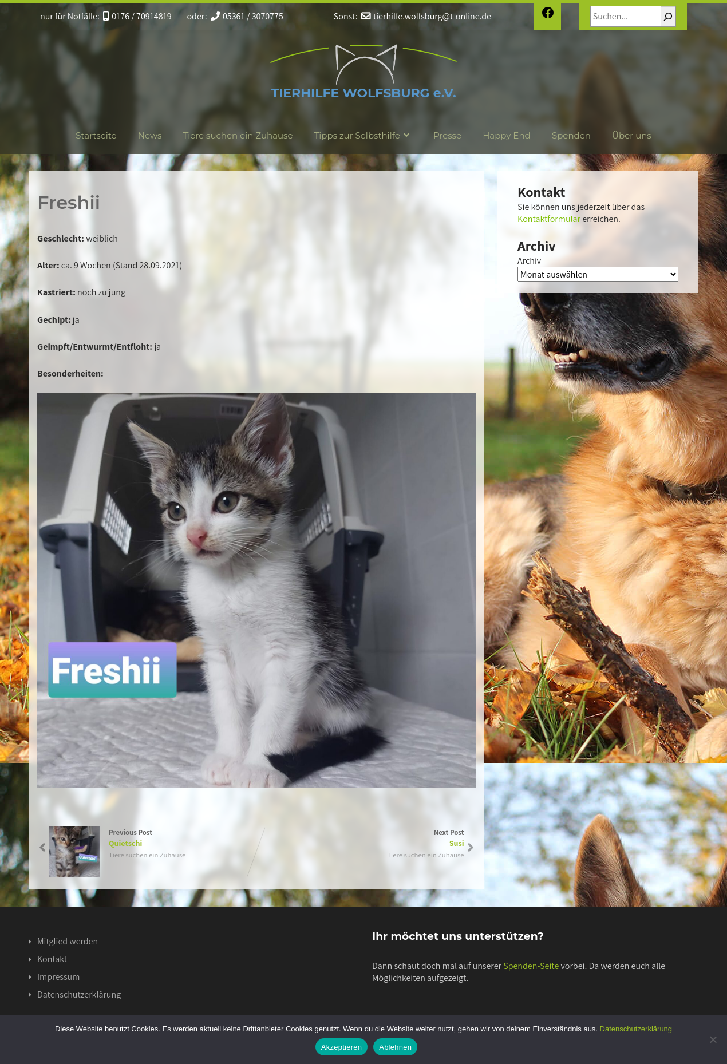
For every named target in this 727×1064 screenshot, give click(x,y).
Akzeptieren (341, 1047)
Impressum (58, 977)
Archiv (529, 261)
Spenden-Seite (531, 966)
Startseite (96, 135)
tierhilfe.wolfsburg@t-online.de (426, 16)
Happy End (507, 135)
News (150, 135)
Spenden (571, 135)
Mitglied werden (67, 941)
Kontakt (52, 959)
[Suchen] (668, 16)
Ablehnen (395, 1047)
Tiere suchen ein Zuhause (238, 135)
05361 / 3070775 (247, 16)
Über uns (631, 135)
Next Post (360, 838)
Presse (447, 135)
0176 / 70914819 (137, 16)
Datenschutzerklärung (79, 994)
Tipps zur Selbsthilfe (363, 135)
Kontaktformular (548, 219)
